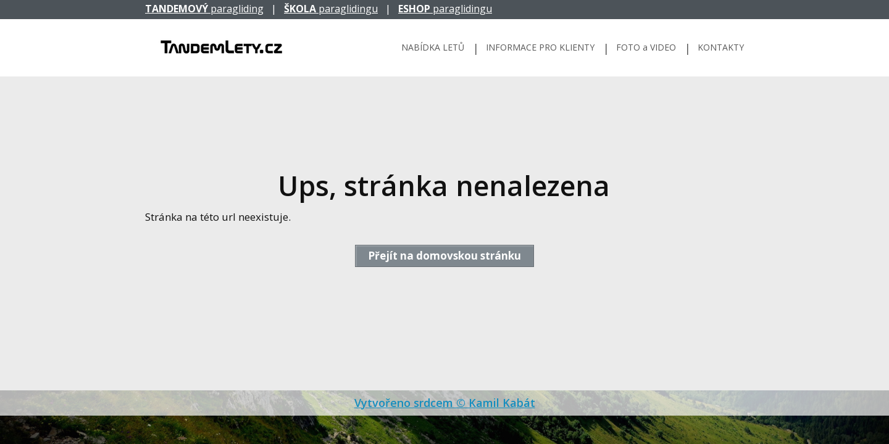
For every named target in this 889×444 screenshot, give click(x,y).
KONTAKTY (721, 47)
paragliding (204, 8)
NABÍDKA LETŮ (432, 47)
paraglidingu (331, 8)
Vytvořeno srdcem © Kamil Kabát (444, 402)
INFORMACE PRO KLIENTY (540, 47)
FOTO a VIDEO (646, 47)
